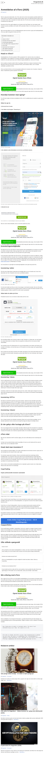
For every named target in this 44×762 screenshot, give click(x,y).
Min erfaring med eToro (8, 50)
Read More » (9, 684)
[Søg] (4, 2)
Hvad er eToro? (6, 39)
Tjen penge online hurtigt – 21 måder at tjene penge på (17, 677)
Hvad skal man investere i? (9, 47)
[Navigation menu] (2, 2)
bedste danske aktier (6, 263)
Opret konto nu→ (8, 90)
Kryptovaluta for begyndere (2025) (11, 749)
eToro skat (5, 45)
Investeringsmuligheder (8, 42)
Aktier (8, 719)
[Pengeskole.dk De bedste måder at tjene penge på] (37, 2)
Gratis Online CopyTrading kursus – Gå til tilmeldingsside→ (22, 524)
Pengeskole (4, 12)
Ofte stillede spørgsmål (8, 48)
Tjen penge (9, 680)
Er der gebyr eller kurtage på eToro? (11, 44)
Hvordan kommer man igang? (9, 40)
